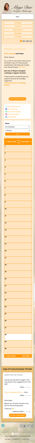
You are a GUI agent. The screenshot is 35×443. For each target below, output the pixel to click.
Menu (17, 17)
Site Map (7, 439)
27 (5, 328)
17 (5, 258)
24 (5, 307)
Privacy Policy (26, 439)
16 (5, 251)
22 (5, 293)
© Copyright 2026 (24, 436)
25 (5, 314)
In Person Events (13, 114)
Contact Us (16, 439)
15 (5, 244)
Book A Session (18, 30)
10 (5, 209)
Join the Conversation (17, 415)
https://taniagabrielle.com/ (13, 392)
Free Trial (18, 26)
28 (5, 335)
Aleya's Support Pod (11, 436)
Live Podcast (11, 117)
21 (5, 286)
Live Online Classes (14, 112)
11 (5, 216)
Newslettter (18, 33)
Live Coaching (12, 109)
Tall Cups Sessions (13, 106)
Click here (8, 83)
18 (5, 265)
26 (5, 321)
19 (5, 272)
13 (5, 230)
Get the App (18, 36)
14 (5, 237)
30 (5, 348)
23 (5, 300)
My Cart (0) (27, 41)
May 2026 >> (26, 142)
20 (5, 279)
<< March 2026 (10, 142)
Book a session (9, 54)
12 (5, 223)
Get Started (18, 23)
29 (5, 341)
